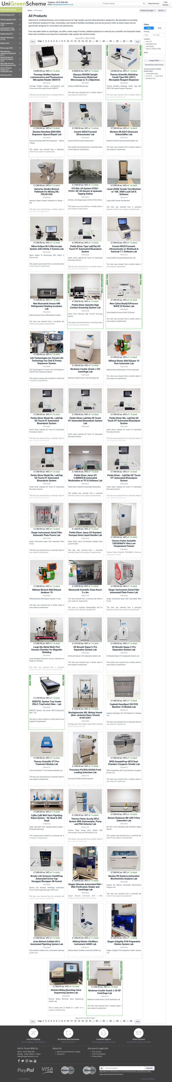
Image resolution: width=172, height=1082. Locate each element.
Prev (32, 41)
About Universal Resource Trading (68, 1052)
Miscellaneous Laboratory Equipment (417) (8, 53)
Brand (146, 52)
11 (72, 41)
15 (86, 41)
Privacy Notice (97, 1056)
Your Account (96, 1052)
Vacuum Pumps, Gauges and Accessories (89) (6, 70)
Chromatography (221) (8, 19)
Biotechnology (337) (7, 15)
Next (137, 41)
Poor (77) (149, 76)
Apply (149, 28)
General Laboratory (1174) (7, 38)
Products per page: (147, 10)
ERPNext (152, 1079)
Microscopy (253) (6, 48)
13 (79, 41)
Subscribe (149, 1068)
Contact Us (61, 1054)
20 (97, 41)
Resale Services (153, 3)
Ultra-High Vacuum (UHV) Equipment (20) (8, 64)
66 (131, 41)
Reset (160, 28)
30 (104, 41)
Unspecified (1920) (152, 73)
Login (166, 2)
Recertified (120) (151, 44)
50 (117, 41)
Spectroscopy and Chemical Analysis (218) (6, 59)
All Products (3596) (8, 10)
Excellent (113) (150, 78)
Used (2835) (150, 46)
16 (90, 41)
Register (165, 5)
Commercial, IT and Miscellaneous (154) (7, 29)
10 (68, 41)
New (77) (149, 41)
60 (124, 41)
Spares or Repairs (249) (153, 49)
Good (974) (159, 76)
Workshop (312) (5, 75)
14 (83, 41)
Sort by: (161, 10)
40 (111, 41)
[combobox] (154, 56)
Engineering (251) (6, 34)
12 (75, 41)
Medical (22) (4, 43)
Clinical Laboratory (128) (6, 24)
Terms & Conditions (99, 1054)
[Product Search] (123, 3)
